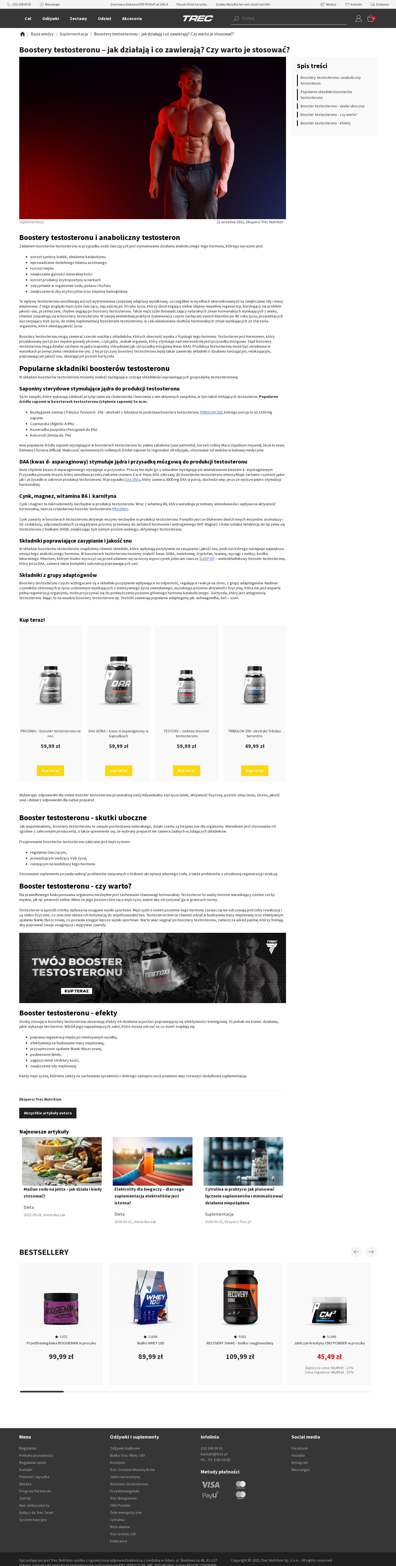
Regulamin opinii (32, 1462)
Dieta (29, 1207)
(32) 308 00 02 (19, 4)
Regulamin (27, 1448)
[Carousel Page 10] (42, 1391)
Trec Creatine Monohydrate (132, 1469)
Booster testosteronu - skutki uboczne (333, 106)
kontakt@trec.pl (214, 1453)
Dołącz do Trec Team (36, 1512)
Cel (28, 18)
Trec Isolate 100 (123, 1533)
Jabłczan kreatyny (125, 1476)
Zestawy (78, 18)
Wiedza (328, 4)
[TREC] (198, 18)
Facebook (300, 1448)
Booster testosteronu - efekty (326, 123)
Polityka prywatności (36, 1455)
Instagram (300, 1462)
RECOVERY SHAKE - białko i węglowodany (240, 1343)
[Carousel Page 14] (217, 1391)
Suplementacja (219, 1214)
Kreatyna (117, 1462)
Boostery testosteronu (129, 1483)
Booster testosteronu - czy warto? (329, 114)
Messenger (50, 4)
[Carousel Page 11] (86, 1391)
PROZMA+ (120, 508)
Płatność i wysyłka (34, 1476)
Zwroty (25, 1498)
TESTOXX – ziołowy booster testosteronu (186, 733)
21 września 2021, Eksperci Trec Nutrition (249, 221)
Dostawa (380, 4)
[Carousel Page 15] (261, 1391)
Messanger (301, 1469)
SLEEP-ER (207, 558)
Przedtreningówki (124, 1491)
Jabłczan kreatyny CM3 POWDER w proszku (329, 1343)
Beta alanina (120, 1526)
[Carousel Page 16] (305, 1391)
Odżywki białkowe (125, 1448)
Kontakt (353, 4)
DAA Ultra (132, 479)
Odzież (104, 18)
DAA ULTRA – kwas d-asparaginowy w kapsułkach (118, 733)
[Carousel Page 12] (130, 1391)
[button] (281, 18)
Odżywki (50, 18)
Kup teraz (50, 770)
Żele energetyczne (126, 1512)
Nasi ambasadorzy (34, 1505)
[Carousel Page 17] (348, 1391)
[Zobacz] (22, 34)
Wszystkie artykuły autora (48, 1112)
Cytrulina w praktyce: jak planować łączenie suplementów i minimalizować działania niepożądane (244, 1195)
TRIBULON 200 (211, 412)
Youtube (298, 1455)
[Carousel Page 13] (173, 1391)
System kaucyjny (33, 1519)
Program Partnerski (35, 1491)
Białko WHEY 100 (150, 1343)
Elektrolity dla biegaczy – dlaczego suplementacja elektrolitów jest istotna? (149, 1195)
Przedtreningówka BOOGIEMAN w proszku (61, 1343)
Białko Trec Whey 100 (127, 1455)
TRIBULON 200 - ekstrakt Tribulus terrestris (254, 733)
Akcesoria (132, 18)
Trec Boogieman (123, 1498)
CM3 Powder (120, 1505)
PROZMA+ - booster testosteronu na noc (51, 733)
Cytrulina (117, 1519)
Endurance (118, 1541)
